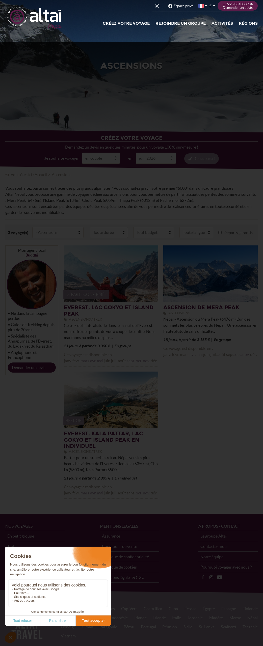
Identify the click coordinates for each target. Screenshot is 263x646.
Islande (159, 617)
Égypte (209, 608)
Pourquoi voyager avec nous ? (226, 567)
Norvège (68, 626)
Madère (216, 617)
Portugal (148, 626)
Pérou (129, 626)
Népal (252, 617)
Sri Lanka (207, 626)
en (130, 158)
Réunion (169, 626)
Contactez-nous (214, 546)
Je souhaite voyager (61, 158)
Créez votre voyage (126, 23)
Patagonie (108, 626)
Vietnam (68, 635)
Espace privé (183, 6)
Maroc (235, 617)
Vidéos (219, 577)
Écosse (190, 608)
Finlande (250, 608)
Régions (248, 23)
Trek (11, 546)
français (201, 6)
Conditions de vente (119, 546)
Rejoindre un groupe (180, 23)
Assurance (111, 535)
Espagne (228, 608)
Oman (87, 626)
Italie (176, 617)
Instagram (211, 577)
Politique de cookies (119, 567)
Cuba (173, 608)
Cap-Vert (129, 608)
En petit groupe (20, 535)
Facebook (202, 577)
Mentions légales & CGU (123, 577)
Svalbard (228, 626)
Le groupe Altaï (213, 535)
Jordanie (195, 617)
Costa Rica (153, 608)
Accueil (41, 174)
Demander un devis (28, 367)
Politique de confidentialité (125, 556)
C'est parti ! (205, 158)
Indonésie (119, 617)
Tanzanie (250, 626)
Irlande (140, 617)
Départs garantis (238, 232)
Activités (222, 23)
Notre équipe (211, 556)
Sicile (187, 626)
